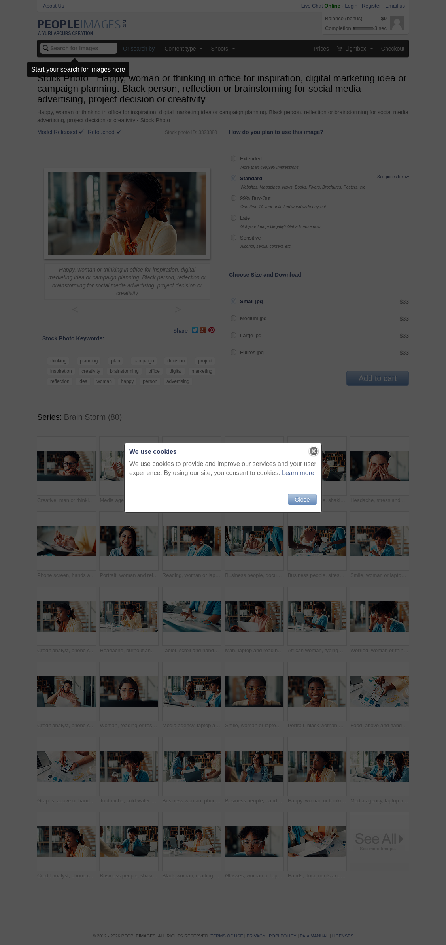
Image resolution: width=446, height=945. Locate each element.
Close (302, 499)
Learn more (298, 473)
